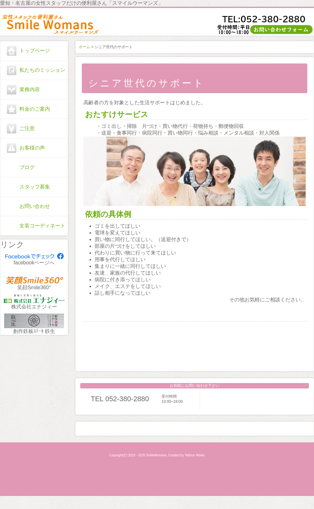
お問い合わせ (34, 206)
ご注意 (27, 128)
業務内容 (29, 89)
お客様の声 (32, 148)
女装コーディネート (42, 225)
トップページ (34, 50)
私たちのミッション (42, 70)
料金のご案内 (34, 109)
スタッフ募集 (34, 186)
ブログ (27, 167)
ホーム (84, 47)
